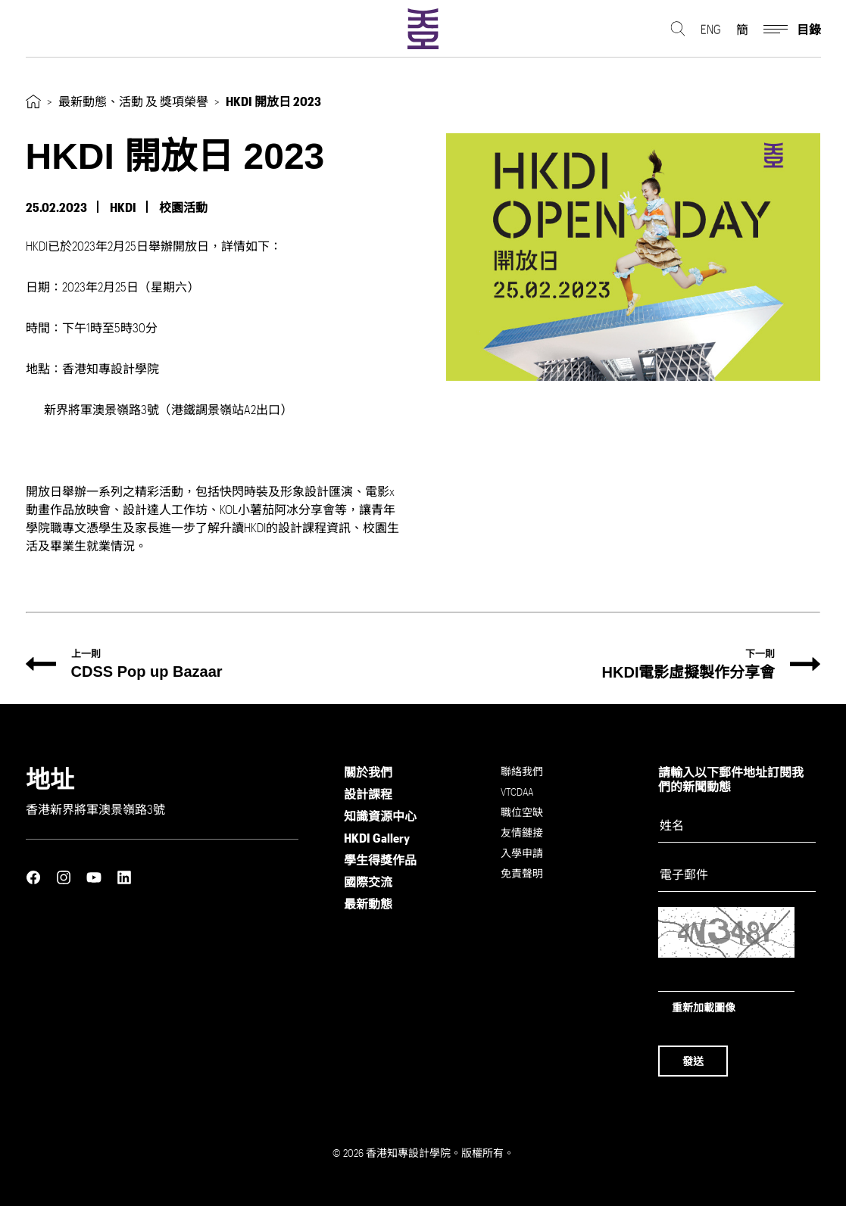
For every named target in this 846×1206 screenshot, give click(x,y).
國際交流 (368, 881)
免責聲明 (522, 873)
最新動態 (368, 903)
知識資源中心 (380, 816)
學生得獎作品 (380, 859)
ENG (711, 30)
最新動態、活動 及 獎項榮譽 (133, 101)
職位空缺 (522, 812)
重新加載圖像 (703, 1007)
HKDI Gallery (377, 837)
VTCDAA (517, 791)
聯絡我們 (522, 771)
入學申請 (522, 852)
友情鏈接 (522, 832)
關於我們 (368, 772)
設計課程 (368, 794)
